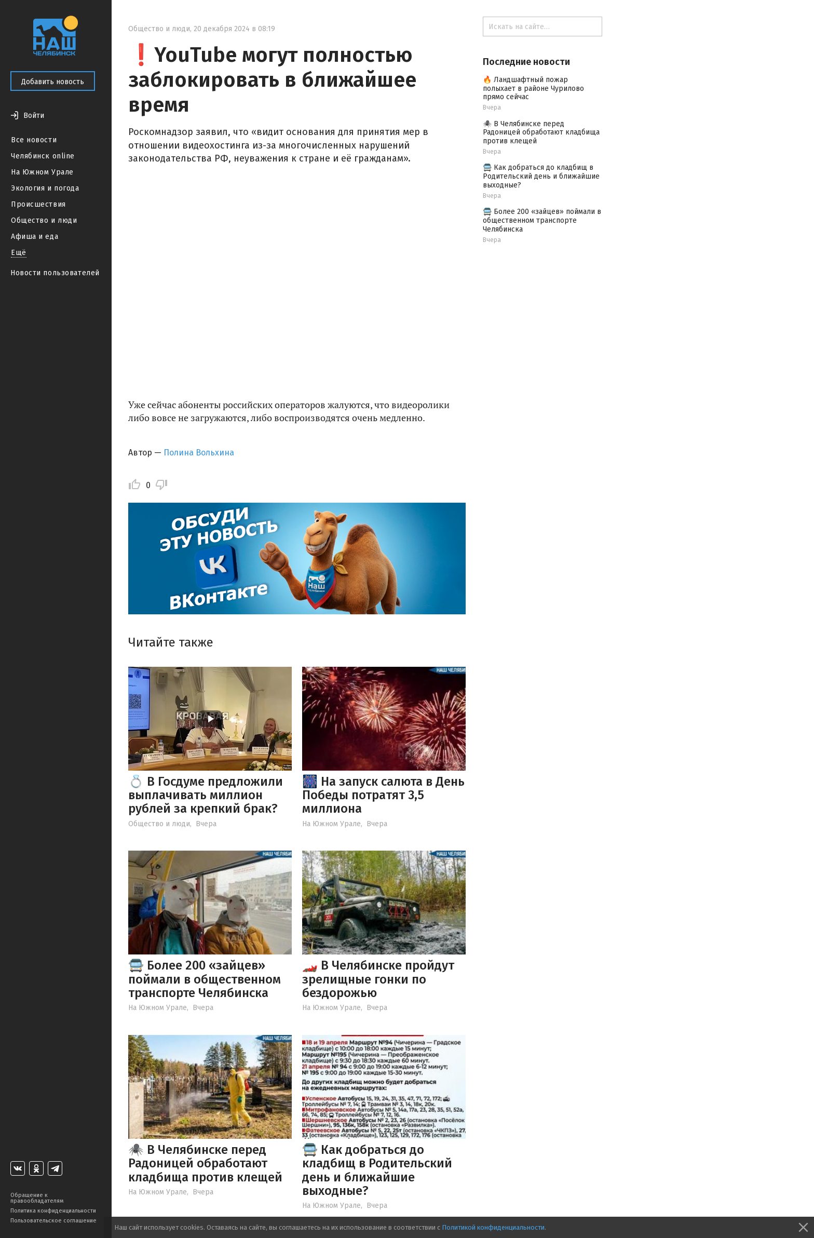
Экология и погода (45, 188)
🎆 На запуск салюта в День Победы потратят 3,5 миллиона (383, 795)
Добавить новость (52, 81)
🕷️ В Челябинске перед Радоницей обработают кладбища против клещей (205, 1163)
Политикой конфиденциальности (493, 1227)
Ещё (18, 252)
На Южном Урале (42, 172)
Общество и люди (44, 220)
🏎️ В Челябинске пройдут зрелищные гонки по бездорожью (378, 979)
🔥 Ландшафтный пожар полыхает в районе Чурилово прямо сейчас (533, 88)
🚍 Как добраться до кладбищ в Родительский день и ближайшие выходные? (377, 1170)
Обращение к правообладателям (36, 1198)
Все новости (34, 140)
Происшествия (38, 204)
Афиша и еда (34, 236)
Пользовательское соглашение (53, 1220)
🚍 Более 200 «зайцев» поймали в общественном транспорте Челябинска (204, 979)
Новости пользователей (55, 272)
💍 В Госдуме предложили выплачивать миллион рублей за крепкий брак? (205, 795)
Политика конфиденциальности (53, 1211)
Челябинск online (43, 156)
